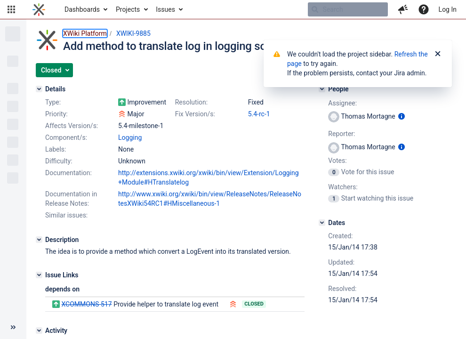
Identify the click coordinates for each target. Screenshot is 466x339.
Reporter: (341, 133)
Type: (53, 102)
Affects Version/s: (71, 125)
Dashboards (82, 9)
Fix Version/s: (195, 114)
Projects (128, 9)
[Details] (39, 89)
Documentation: (68, 173)
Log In (448, 9)
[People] (322, 89)
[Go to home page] (38, 9)
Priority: (56, 114)
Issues (165, 9)
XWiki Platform (85, 33)
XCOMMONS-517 (86, 304)
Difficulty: (58, 161)
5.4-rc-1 (259, 114)
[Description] (39, 239)
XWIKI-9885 (133, 33)
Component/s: (66, 137)
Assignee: (342, 103)
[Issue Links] (39, 275)
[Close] (437, 54)
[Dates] (322, 222)
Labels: (55, 149)
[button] (11, 9)
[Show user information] (401, 116)
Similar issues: (66, 215)
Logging (130, 137)
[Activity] (39, 330)
